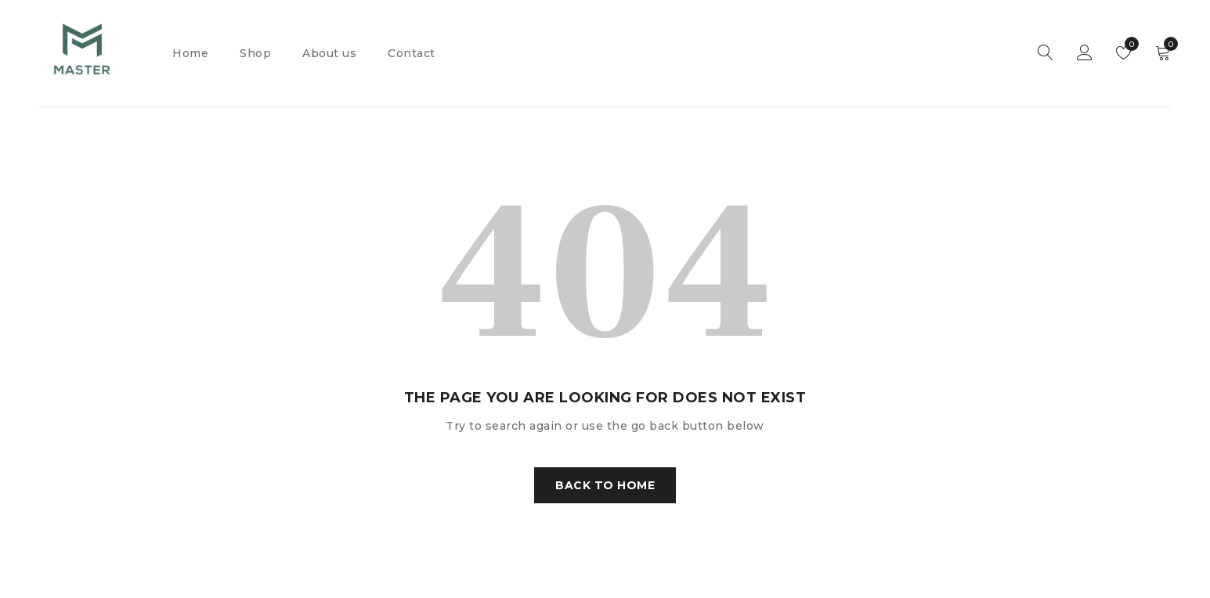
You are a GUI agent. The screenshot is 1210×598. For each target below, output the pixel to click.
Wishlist (1128, 44)
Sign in (1085, 53)
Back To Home (605, 485)
